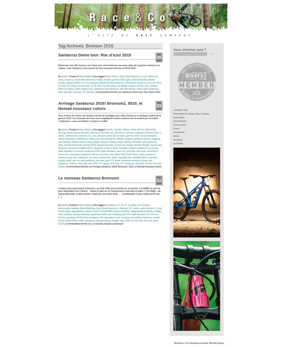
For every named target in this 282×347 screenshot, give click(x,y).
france (116, 211)
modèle (157, 211)
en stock (121, 136)
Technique (178, 140)
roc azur (62, 86)
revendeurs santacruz (141, 217)
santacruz (98, 89)
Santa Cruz (87, 89)
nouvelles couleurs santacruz (133, 148)
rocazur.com (143, 86)
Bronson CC (126, 208)
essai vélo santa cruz (85, 79)
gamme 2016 (118, 79)
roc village (122, 86)
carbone (83, 136)
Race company (90, 217)
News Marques (180, 121)
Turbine (72, 163)
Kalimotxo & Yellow (86, 139)
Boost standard (81, 132)
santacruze (104, 157)
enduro (87, 211)
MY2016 (137, 142)
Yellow (61, 166)
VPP (95, 163)
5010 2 (115, 76)
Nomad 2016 (89, 145)
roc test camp (109, 86)
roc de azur (95, 86)
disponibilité (77, 211)
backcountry (64, 208)
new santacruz (149, 142)
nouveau (62, 148)
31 (122, 205)
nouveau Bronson (81, 214)
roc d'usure (83, 86)
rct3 (101, 217)
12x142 (109, 129)
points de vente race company (106, 214)
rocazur (131, 86)
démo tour (153, 76)
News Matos (85, 76)
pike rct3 (121, 151)
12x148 (117, 129)
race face (140, 151)
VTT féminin (88, 92)
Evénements (179, 132)
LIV (83, 83)
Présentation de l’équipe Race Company (191, 114)
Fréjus (100, 79)
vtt (132, 220)
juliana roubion (73, 83)
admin (65, 76)
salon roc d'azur (66, 89)
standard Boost (139, 157)
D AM (61, 211)
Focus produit (179, 125)
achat (133, 205)
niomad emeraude (73, 145)
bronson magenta (135, 132)
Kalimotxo (70, 139)
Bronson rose (151, 132)
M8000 (120, 139)
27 (119, 205)
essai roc (69, 79)
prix (124, 214)
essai (60, 79)
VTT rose (114, 163)
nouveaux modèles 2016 (80, 148)
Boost (70, 132)
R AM (79, 217)
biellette (75, 208)
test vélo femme (127, 89)
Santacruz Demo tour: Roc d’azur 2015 (94, 55)
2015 (107, 76)
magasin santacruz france (137, 139)
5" (126, 205)
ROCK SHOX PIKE (67, 220)
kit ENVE (125, 211)
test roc (76, 160)
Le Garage (178, 143)
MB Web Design (216, 343)
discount (102, 136)
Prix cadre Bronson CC (138, 214)
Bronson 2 (136, 76)
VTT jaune (104, 163)
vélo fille (67, 92)
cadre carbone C (148, 208)
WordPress (179, 343)
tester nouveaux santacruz (128, 160)
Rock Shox (132, 154)
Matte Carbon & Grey (82, 142)
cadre (61, 136)
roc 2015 (157, 83)
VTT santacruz (127, 163)
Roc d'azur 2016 (118, 154)
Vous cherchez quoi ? (189, 50)
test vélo (100, 160)
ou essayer (91, 83)
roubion (153, 86)
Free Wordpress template (196, 343)
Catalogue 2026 (180, 110)
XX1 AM (157, 163)
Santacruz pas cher (67, 157)
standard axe (124, 157)
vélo (60, 92)
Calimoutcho (71, 136)
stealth (115, 220)
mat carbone (64, 142)
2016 (133, 129)
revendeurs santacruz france (84, 154)
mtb (60, 214)
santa (77, 89)
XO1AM (140, 163)
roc (149, 83)
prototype (71, 217)
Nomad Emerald (105, 145)
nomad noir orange (123, 145)
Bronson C (120, 132)
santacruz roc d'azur (88, 157)
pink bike (130, 151)
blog (98, 208)
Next (60, 145)
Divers (176, 136)
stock (68, 160)
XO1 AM (138, 220)
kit (97, 139)
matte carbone (124, 142)
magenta (155, 139)
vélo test (77, 92)
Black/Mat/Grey (87, 208)
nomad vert (156, 145)
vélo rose (87, 163)
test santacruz (112, 89)
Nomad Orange (141, 145)
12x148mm (110, 205)
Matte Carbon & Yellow (105, 142)
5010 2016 (124, 76)
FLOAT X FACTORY (102, 211)
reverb (156, 217)
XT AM (148, 163)
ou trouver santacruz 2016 (87, 151)
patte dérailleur (108, 151)
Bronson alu (108, 132)
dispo (67, 211)
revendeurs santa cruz (136, 83)
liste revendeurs (108, 139)
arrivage (62, 132)
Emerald (111, 136)
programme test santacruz (111, 83)
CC (89, 136)
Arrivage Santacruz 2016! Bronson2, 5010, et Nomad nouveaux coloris (100, 106)
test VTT (110, 160)
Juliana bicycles (139, 79)
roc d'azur (72, 86)
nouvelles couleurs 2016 (105, 148)
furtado (107, 79)
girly (128, 79)
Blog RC (60, 11)
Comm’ (176, 129)
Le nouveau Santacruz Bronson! (88, 178)
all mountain (143, 205)
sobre (114, 157)
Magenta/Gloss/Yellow (142, 211)
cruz (145, 76)
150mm (126, 129)
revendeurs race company (117, 217)
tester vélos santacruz (147, 89)
